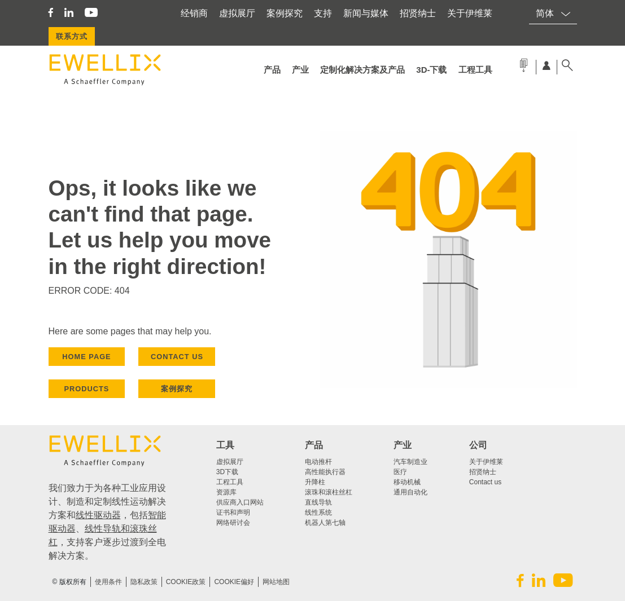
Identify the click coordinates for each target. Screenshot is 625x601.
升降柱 (315, 482)
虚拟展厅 (237, 13)
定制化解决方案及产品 (362, 69)
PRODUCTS (87, 389)
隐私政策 (144, 582)
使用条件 (108, 582)
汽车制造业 (410, 462)
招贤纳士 (418, 13)
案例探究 (284, 13)
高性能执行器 (325, 472)
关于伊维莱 (469, 13)
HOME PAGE (86, 356)
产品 (272, 69)
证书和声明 (233, 512)
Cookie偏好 (234, 582)
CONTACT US (177, 356)
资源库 (226, 492)
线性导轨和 (107, 528)
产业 (300, 69)
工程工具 (475, 69)
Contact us (485, 482)
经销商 (194, 13)
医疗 (400, 472)
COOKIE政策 (186, 582)
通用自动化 (410, 492)
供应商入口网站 (240, 502)
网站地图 (276, 582)
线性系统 (318, 512)
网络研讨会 (233, 523)
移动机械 (407, 482)
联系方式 (72, 36)
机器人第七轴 (325, 523)
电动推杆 (318, 462)
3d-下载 (431, 69)
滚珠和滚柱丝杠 (328, 492)
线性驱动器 (98, 515)
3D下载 (227, 472)
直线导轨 (318, 502)
